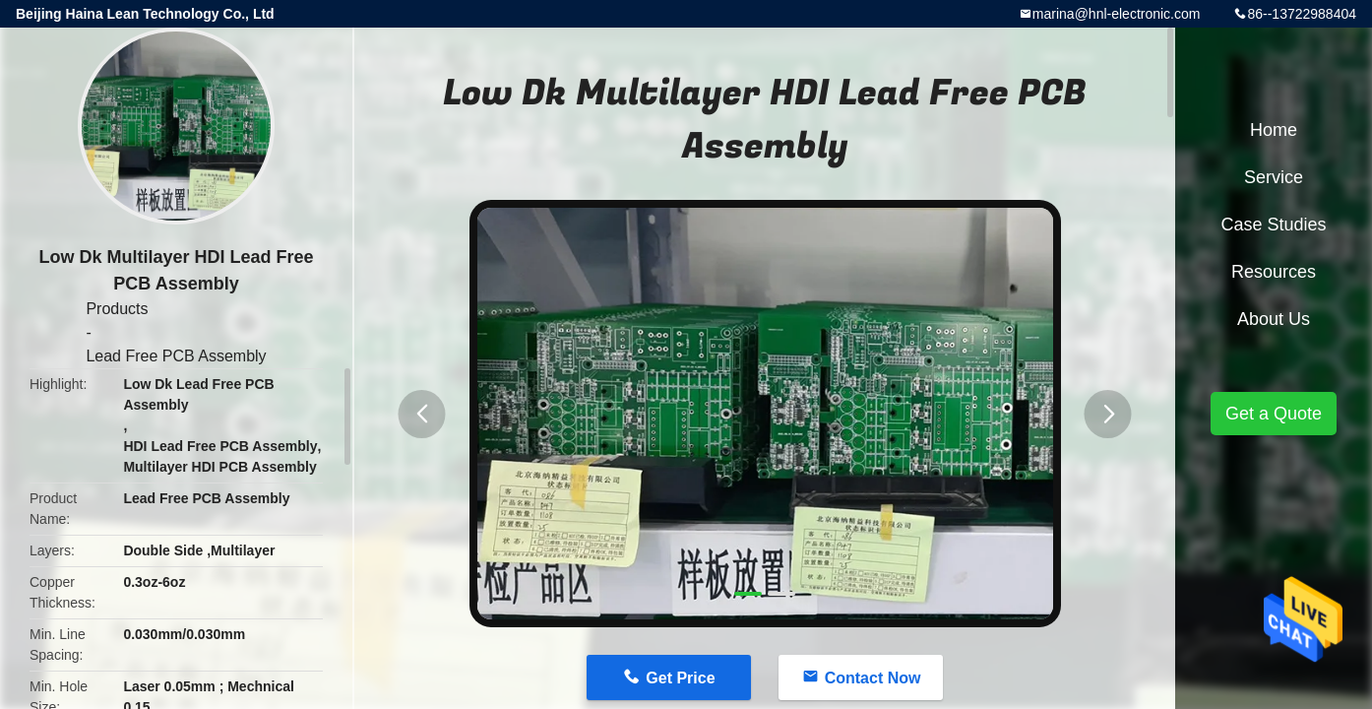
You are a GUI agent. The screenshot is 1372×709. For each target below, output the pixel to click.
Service (1273, 177)
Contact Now (873, 678)
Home (1273, 130)
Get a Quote (1273, 413)
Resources (1273, 272)
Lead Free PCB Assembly (176, 356)
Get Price (680, 678)
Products (117, 308)
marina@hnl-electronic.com (1116, 14)
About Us (1273, 319)
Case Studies (1273, 224)
